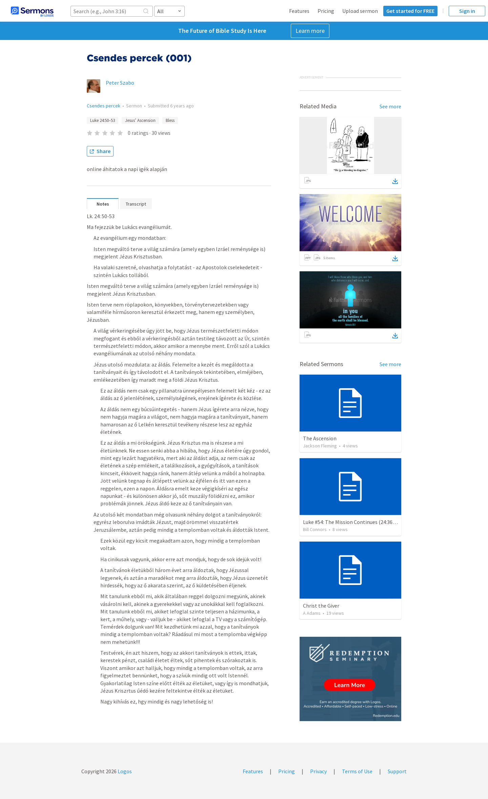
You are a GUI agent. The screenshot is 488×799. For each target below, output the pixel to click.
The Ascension (320, 438)
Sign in (467, 10)
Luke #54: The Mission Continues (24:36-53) (352, 522)
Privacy (318, 771)
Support (397, 771)
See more (390, 106)
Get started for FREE (410, 10)
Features (299, 10)
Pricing (326, 10)
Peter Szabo (120, 82)
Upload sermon (360, 10)
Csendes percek (103, 106)
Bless (170, 120)
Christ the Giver (321, 605)
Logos (124, 771)
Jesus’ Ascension (140, 120)
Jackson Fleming (320, 446)
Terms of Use (357, 771)
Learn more (310, 31)
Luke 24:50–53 (102, 120)
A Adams (312, 613)
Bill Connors (315, 529)
